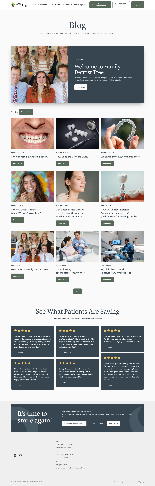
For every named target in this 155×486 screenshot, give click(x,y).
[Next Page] (77, 291)
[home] (20, 5)
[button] (44, 5)
